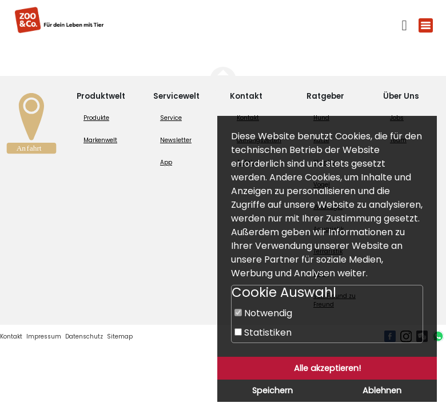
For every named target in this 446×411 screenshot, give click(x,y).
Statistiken (263, 332)
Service (171, 118)
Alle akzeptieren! (327, 368)
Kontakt (11, 336)
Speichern (272, 390)
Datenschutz (84, 336)
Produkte (96, 118)
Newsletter (176, 140)
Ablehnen (382, 390)
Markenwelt (100, 140)
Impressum (43, 336)
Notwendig (263, 313)
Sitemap (120, 336)
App (166, 162)
